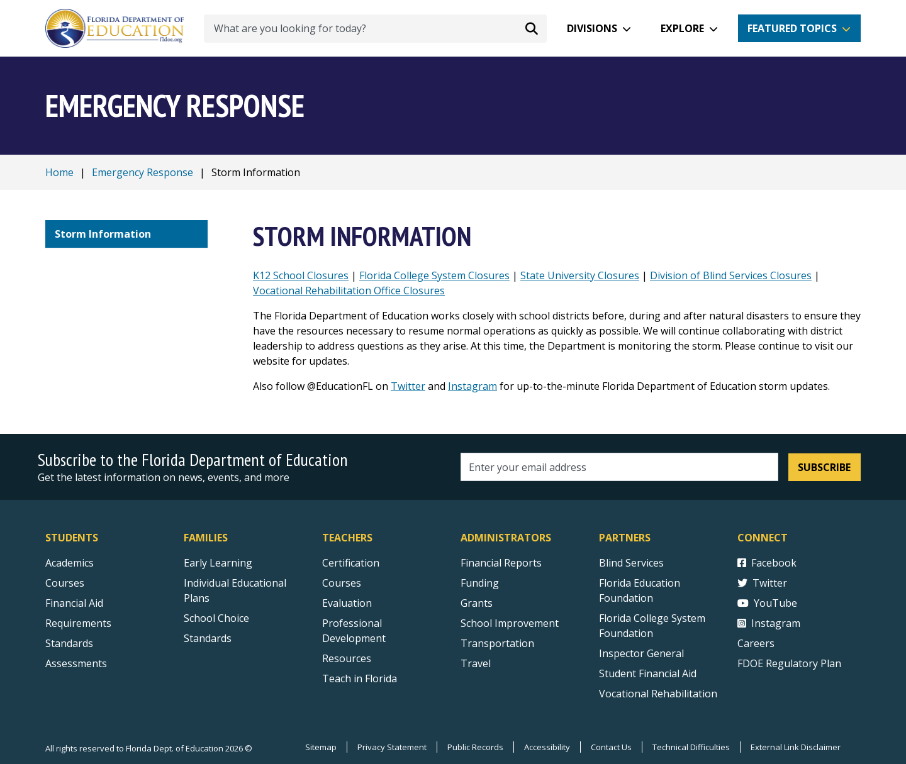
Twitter (408, 386)
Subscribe (824, 467)
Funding (480, 583)
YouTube (767, 603)
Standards (208, 638)
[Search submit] (532, 28)
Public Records (475, 747)
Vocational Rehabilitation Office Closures (349, 290)
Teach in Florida (359, 678)
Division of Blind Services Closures (731, 275)
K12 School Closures (301, 275)
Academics (69, 563)
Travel (476, 663)
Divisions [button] (592, 28)
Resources (346, 658)
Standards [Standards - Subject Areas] (69, 643)
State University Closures (579, 275)
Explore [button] (682, 28)
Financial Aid (74, 603)
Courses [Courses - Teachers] (341, 583)
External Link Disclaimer (796, 747)
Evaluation (347, 603)
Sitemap (321, 747)
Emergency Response (142, 172)
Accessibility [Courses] (547, 747)
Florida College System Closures (434, 275)
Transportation (497, 643)
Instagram (472, 386)
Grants (477, 603)
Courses (64, 583)
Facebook (767, 563)
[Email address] (619, 467)
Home (59, 172)
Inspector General (641, 653)
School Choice (216, 618)
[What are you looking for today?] (375, 28)
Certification (350, 563)
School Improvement (510, 623)
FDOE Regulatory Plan (789, 663)
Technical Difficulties (691, 747)
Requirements (78, 623)
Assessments (76, 663)
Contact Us (611, 747)
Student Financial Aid (647, 673)
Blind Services (631, 563)
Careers (756, 643)
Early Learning (218, 563)
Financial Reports (501, 563)
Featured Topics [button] (792, 28)
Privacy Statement (392, 747)
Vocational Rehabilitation (658, 693)
